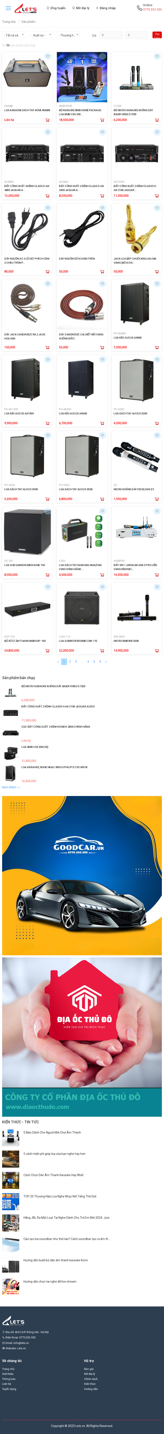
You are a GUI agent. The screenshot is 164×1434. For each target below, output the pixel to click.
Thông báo (9, 1379)
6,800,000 (65, 499)
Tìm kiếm (157, 35)
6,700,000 (65, 423)
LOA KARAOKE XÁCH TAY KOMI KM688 (27, 110)
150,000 (9, 347)
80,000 (8, 271)
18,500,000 (66, 120)
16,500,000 (121, 574)
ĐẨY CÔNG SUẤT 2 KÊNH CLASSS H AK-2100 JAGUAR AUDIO (58, 706)
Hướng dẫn (91, 1389)
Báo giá (89, 1369)
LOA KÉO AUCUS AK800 (128, 337)
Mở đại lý (89, 1373)
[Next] (106, 661)
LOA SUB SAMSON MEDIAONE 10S (24, 565)
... (82, 661)
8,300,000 (65, 195)
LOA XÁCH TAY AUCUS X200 (130, 413)
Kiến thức (90, 1383)
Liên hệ (9, 120)
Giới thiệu (7, 1373)
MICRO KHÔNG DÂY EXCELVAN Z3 (134, 489)
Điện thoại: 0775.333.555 (18, 1337)
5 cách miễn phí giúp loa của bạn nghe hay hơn (54, 1153)
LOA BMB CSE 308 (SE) (34, 747)
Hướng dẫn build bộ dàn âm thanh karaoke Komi (55, 1260)
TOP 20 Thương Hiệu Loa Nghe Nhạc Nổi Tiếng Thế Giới (59, 1196)
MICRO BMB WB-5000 (126, 640)
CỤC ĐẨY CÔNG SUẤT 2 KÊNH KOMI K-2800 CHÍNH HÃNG (55, 726)
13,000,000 (11, 195)
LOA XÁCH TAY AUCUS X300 (21, 489)
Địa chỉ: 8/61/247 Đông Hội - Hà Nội (25, 1332)
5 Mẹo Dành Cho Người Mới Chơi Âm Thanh (52, 1132)
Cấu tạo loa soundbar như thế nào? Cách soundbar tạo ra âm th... (66, 1239)
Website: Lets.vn (14, 1348)
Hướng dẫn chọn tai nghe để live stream (49, 1281)
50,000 (63, 271)
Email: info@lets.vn (15, 1343)
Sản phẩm (28, 21)
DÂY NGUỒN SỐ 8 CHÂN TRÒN (77, 258)
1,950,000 (120, 499)
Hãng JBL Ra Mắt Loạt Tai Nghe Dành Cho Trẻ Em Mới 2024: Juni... (67, 1217)
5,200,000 (11, 499)
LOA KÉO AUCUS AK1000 (19, 413)
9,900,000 (11, 423)
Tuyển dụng (9, 1389)
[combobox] (13, 35)
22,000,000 (66, 650)
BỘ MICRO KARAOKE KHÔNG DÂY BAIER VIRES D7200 (53, 686)
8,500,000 (11, 574)
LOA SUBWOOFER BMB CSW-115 (78, 640)
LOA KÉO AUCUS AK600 (73, 413)
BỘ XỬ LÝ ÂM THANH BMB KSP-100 (24, 640)
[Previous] (58, 661)
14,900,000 (121, 650)
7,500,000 (120, 347)
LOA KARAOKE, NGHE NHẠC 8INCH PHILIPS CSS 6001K (54, 767)
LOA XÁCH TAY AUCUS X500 (75, 489)
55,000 (63, 347)
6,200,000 (120, 120)
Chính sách (91, 1379)
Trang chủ (9, 21)
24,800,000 (11, 650)
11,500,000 (121, 195)
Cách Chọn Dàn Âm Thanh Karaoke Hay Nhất (53, 1175)
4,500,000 (120, 423)
